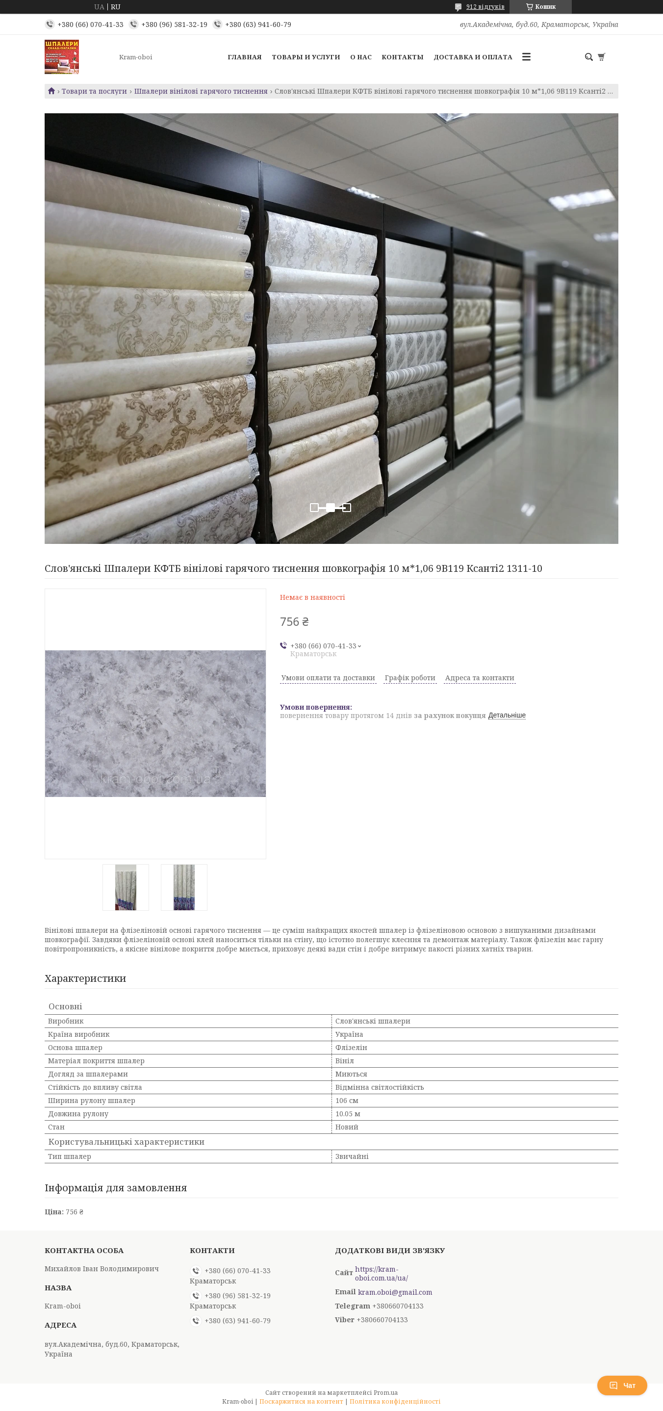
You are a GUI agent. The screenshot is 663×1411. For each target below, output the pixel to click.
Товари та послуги (94, 91)
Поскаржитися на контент (301, 1401)
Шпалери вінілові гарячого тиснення (201, 91)
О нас (361, 56)
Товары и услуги (306, 56)
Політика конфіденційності (395, 1401)
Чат (622, 1385)
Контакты (403, 56)
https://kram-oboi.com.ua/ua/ (381, 1274)
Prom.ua (386, 1392)
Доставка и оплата (473, 56)
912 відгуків (485, 6)
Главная (245, 56)
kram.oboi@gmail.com (395, 1292)
